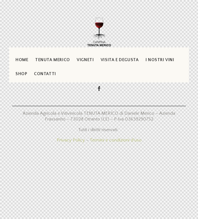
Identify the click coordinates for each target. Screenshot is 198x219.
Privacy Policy (71, 140)
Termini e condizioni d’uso (116, 140)
